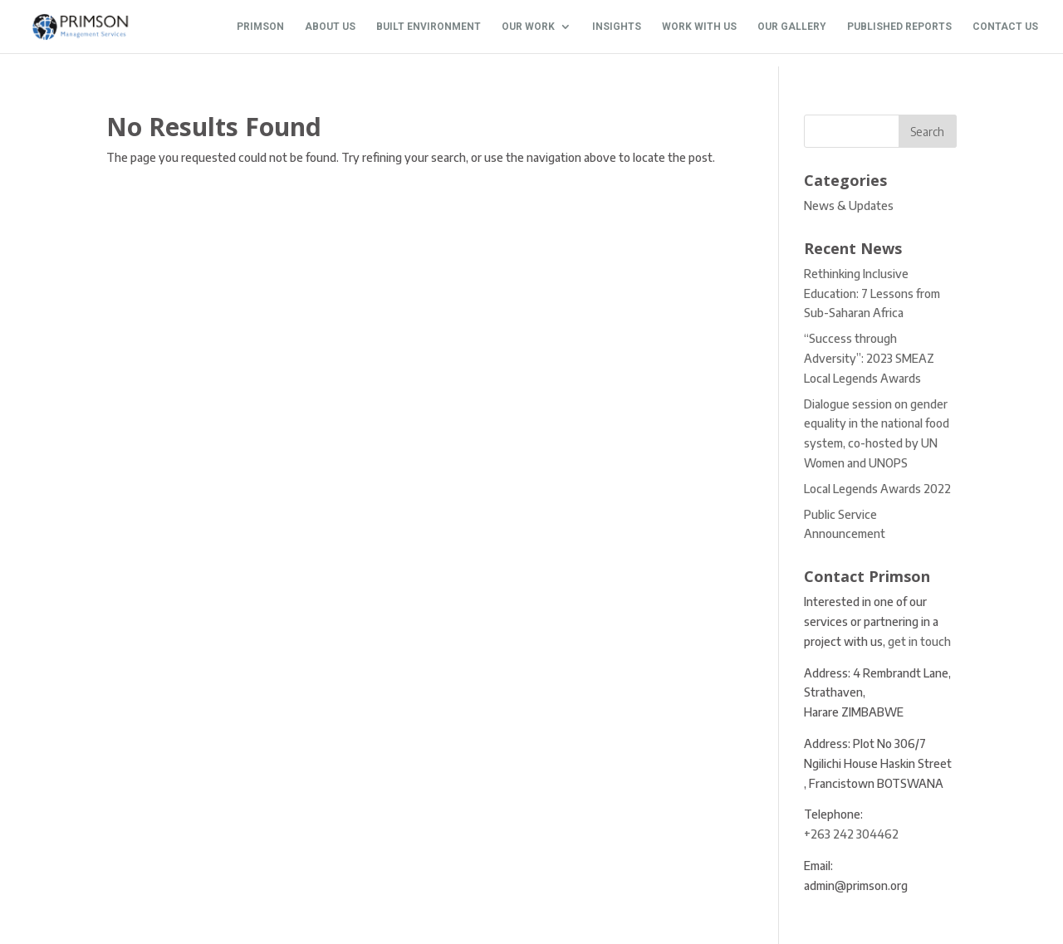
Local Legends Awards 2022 (877, 489)
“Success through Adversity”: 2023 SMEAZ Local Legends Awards (869, 358)
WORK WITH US (699, 26)
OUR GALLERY (791, 26)
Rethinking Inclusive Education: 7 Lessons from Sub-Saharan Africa (872, 293)
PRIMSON (260, 26)
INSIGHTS (616, 26)
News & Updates (849, 205)
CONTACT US (1005, 26)
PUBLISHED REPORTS (899, 26)
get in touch (919, 641)
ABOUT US (330, 26)
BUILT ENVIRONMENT (428, 26)
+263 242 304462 (851, 834)
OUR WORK (528, 26)
